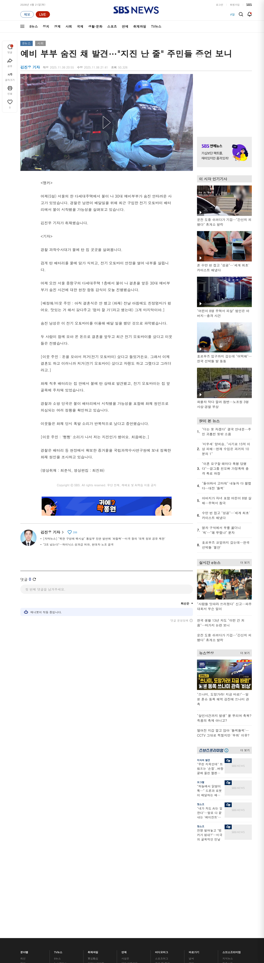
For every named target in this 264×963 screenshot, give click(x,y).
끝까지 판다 (128, 881)
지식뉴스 (227, 843)
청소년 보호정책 (200, 931)
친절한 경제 (128, 853)
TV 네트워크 (27, 882)
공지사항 (194, 884)
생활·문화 (95, 26)
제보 (191, 848)
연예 (125, 26)
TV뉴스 (156, 26)
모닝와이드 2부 (63, 858)
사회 (68, 26)
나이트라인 (60, 873)
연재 (124, 836)
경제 (57, 26)
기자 (191, 858)
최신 (23, 843)
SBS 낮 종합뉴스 (98, 881)
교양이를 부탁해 (164, 853)
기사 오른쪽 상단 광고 (223, 100)
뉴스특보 (59, 882)
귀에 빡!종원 (162, 848)
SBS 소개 (28, 908)
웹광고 (72, 908)
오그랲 (200, 782)
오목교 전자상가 (164, 881)
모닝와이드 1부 (63, 853)
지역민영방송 (206, 908)
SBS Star (229, 875)
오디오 (92, 859)
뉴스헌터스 (60, 848)
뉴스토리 (59, 877)
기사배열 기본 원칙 (177, 931)
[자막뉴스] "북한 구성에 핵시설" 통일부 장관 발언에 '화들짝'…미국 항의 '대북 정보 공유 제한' (104, 539)
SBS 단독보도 (129, 848)
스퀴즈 (226, 858)
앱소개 (193, 863)
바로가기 (194, 836)
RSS (191, 868)
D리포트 (126, 863)
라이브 (193, 853)
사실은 (125, 843)
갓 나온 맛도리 (164, 876)
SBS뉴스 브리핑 (97, 876)
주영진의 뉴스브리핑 (66, 863)
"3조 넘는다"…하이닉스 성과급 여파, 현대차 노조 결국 (78, 544)
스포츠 (112, 26)
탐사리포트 (127, 873)
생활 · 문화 (26, 868)
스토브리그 (161, 858)
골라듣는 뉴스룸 (97, 866)
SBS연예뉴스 (231, 869)
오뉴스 (58, 868)
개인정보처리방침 (92, 908)
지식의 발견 (203, 760)
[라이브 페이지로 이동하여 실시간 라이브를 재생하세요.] (43, 14)
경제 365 (126, 858)
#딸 (232, 14)
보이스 (92, 871)
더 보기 (244, 562)
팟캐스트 (227, 848)
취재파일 (139, 26)
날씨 (191, 843)
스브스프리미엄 (231, 836)
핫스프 (200, 804)
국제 (80, 26)
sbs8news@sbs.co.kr (142, 922)
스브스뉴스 (161, 869)
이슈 (23, 887)
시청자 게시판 (197, 873)
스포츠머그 (161, 843)
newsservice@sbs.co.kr (140, 928)
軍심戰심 (93, 843)
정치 (46, 26)
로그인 (219, 4)
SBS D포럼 (230, 881)
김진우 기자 (52, 532)
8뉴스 (33, 26)
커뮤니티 (227, 853)
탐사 (124, 886)
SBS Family (180, 908)
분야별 (24, 836)
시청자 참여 (52, 908)
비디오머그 (161, 836)
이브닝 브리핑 (96, 848)
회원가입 (235, 4)
